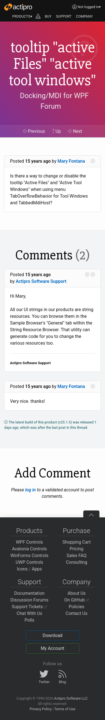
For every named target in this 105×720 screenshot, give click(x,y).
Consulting (76, 562)
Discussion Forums (29, 600)
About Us (76, 593)
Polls (29, 620)
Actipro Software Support (41, 281)
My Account (52, 648)
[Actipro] (18, 7)
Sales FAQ (77, 555)
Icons (22, 569)
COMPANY (84, 16)
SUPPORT (64, 16)
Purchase (76, 531)
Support (29, 582)
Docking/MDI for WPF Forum (54, 100)
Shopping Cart (76, 542)
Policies (76, 606)
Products (29, 531)
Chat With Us (29, 613)
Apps (37, 569)
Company (76, 582)
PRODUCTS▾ (22, 16)
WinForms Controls (29, 555)
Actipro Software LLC (70, 698)
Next (75, 131)
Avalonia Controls (29, 548)
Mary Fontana (71, 161)
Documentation (29, 593)
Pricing (77, 548)
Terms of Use (64, 709)
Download (52, 635)
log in (30, 489)
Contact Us (76, 613)
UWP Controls (29, 562)
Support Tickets (29, 606)
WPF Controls (29, 542)
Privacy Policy (41, 709)
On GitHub (76, 600)
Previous (34, 131)
